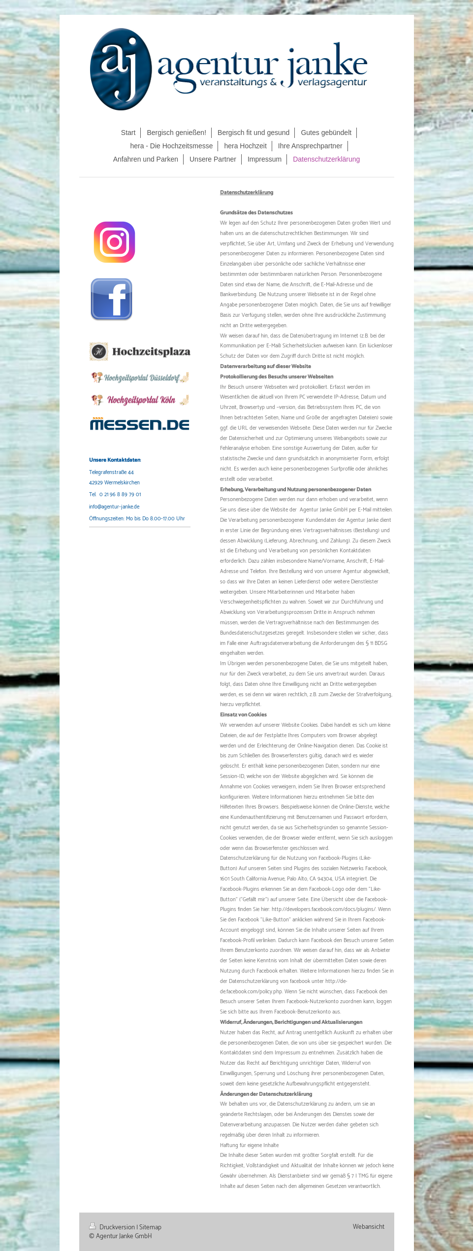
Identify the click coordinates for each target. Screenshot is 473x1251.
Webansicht (368, 1226)
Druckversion (112, 1227)
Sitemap (150, 1227)
